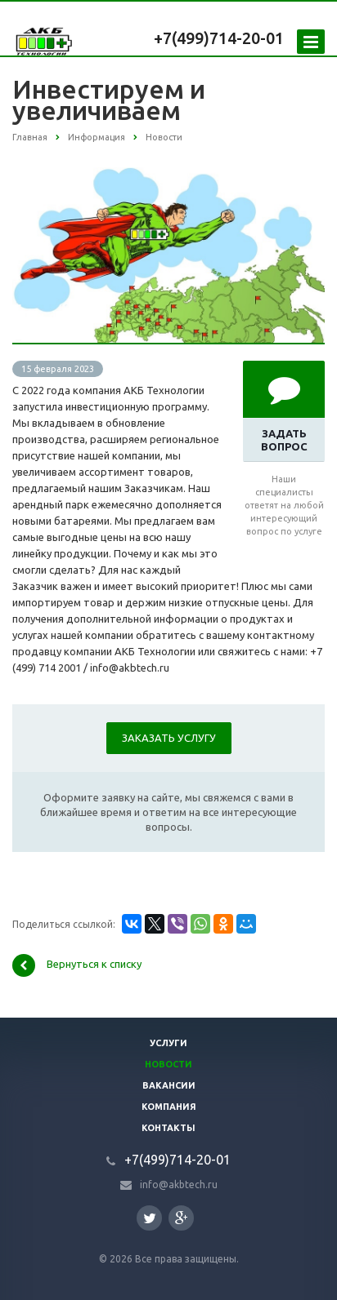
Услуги (168, 1043)
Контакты (168, 1128)
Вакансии (168, 1085)
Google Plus (181, 1218)
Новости (168, 1064)
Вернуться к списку (77, 965)
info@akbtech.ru (179, 1184)
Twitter (149, 1218)
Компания (169, 1106)
